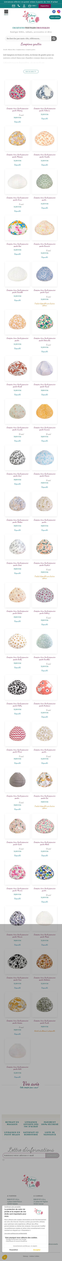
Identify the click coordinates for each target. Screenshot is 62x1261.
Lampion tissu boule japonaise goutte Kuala (44, 1022)
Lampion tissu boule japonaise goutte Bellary (44, 612)
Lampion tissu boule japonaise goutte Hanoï (44, 385)
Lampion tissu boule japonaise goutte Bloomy (17, 109)
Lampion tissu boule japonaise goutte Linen (17, 199)
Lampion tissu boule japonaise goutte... (44, 199)
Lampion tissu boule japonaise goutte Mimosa (17, 155)
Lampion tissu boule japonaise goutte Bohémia (44, 978)
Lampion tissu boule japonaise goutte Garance (44, 245)
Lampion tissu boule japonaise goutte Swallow (44, 658)
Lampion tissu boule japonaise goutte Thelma (17, 521)
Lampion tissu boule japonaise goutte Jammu (17, 1022)
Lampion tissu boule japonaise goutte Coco (17, 978)
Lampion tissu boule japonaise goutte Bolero (17, 612)
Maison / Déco (11, 49)
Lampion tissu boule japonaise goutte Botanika (44, 339)
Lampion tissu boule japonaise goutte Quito (17, 843)
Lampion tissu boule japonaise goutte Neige (44, 935)
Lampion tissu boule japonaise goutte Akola (44, 843)
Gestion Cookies (34, 1256)
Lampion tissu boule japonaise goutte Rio (44, 797)
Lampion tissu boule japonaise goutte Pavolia (44, 155)
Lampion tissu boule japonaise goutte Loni (17, 475)
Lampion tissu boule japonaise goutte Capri (44, 291)
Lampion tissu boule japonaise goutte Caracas (44, 428)
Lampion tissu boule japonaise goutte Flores (17, 751)
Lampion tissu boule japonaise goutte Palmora (44, 109)
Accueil (5, 49)
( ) (32, 6)
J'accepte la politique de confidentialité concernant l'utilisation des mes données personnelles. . (29, 1161)
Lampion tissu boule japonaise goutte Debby (17, 704)
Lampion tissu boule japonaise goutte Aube (17, 1068)
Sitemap (25, 1256)
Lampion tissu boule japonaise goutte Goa (17, 245)
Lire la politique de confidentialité (32, 1162)
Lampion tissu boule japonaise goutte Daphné (44, 564)
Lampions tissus (20, 49)
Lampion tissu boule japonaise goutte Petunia (17, 935)
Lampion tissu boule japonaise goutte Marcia (17, 889)
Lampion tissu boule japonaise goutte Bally (17, 658)
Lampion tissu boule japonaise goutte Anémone (44, 704)
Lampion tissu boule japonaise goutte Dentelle (17, 291)
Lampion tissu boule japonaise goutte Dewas (44, 475)
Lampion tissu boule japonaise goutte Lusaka (17, 428)
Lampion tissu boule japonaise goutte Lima (17, 564)
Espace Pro (45, 6)
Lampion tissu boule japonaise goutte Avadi (17, 385)
